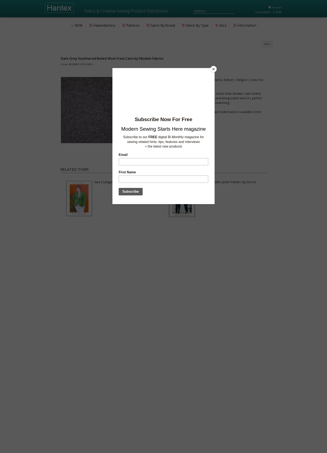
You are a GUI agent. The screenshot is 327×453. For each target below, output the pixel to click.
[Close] (213, 69)
